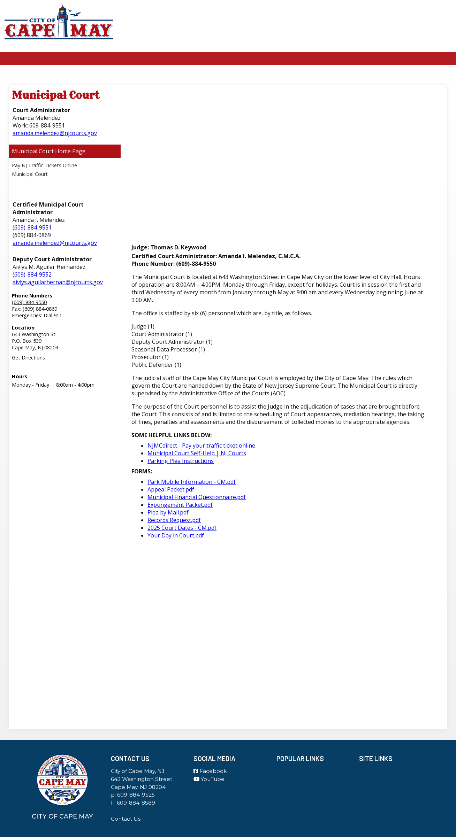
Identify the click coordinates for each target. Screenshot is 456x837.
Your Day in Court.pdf (175, 535)
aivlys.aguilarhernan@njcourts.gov (58, 282)
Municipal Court (33, 151)
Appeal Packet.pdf (170, 489)
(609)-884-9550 (29, 302)
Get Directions (28, 357)
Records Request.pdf (174, 520)
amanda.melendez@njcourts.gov (55, 133)
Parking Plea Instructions (180, 461)
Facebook (210, 771)
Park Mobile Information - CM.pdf (191, 482)
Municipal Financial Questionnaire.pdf (196, 497)
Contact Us (125, 818)
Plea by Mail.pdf (168, 512)
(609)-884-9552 (32, 274)
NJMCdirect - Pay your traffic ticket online (201, 445)
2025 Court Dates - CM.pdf (181, 528)
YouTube (209, 779)
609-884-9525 (136, 794)
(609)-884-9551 (32, 227)
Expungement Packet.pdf (180, 505)
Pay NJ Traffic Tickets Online (44, 165)
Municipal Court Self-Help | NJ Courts (196, 453)
